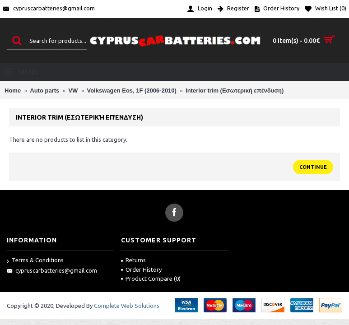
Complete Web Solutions (126, 305)
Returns (133, 260)
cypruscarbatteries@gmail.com (52, 270)
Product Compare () (151, 278)
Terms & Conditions (35, 261)
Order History (141, 269)
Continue (313, 167)
